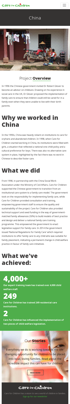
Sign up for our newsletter (35, 396)
